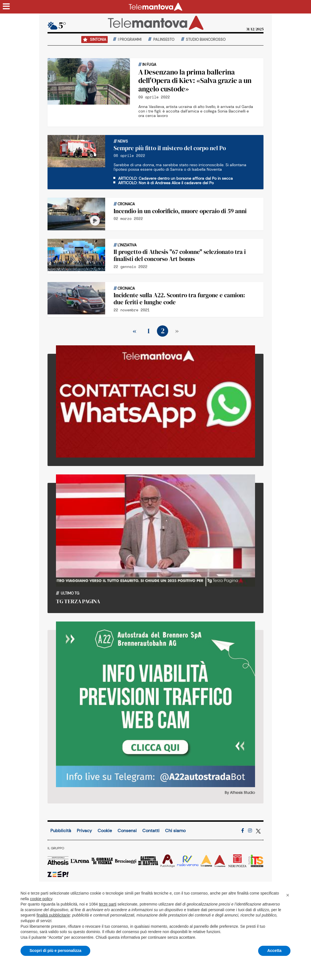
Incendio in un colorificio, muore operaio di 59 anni (180, 211)
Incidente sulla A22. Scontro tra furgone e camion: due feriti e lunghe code (179, 298)
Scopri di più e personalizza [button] (55, 950)
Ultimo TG (69, 593)
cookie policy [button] (41, 899)
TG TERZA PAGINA (78, 601)
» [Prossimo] (177, 330)
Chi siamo (175, 831)
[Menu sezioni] (6, 6)
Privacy (84, 831)
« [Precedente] (134, 330)
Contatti (150, 831)
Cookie (105, 831)
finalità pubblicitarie (53, 915)
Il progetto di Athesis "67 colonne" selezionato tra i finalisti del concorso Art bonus (180, 255)
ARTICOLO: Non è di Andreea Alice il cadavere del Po (166, 182)
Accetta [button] (274, 950)
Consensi (127, 831)
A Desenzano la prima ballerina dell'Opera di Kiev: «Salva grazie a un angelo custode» (194, 80)
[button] (287, 895)
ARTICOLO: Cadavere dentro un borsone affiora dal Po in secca (175, 178)
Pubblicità (60, 831)
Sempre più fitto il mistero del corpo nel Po (170, 148)
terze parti (107, 904)
